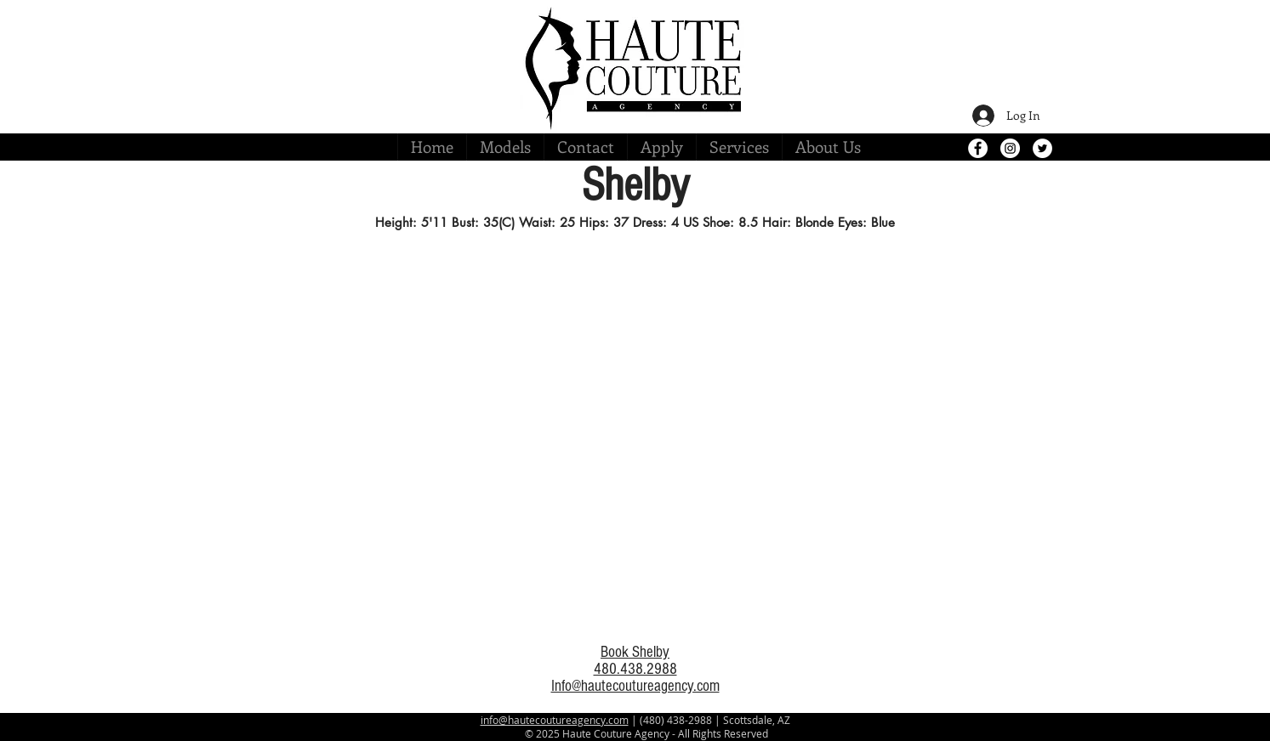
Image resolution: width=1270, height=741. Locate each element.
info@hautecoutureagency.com (555, 720)
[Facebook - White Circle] (978, 148)
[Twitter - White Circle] (1042, 148)
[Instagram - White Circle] (1010, 148)
